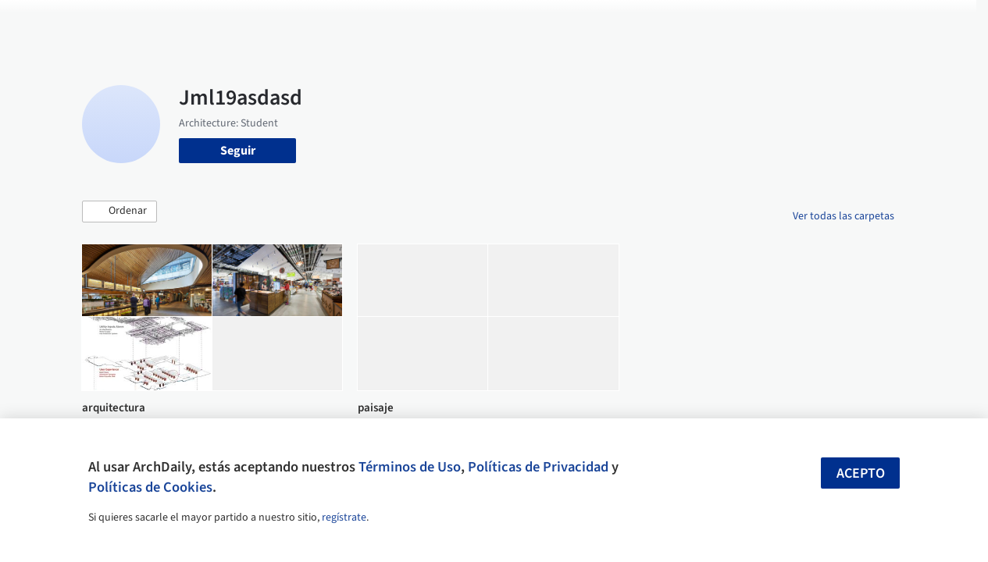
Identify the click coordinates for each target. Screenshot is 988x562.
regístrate (344, 517)
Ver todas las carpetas (843, 216)
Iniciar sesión (758, 21)
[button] (119, 211)
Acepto (860, 473)
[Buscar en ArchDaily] (244, 21)
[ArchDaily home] (50, 21)
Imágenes (459, 21)
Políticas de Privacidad (538, 467)
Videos (673, 21)
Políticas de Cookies (150, 487)
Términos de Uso (409, 467)
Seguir (237, 150)
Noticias (621, 21)
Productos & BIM (542, 21)
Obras (405, 21)
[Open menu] (938, 21)
